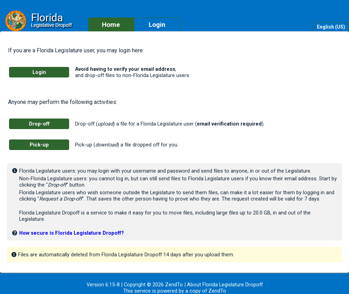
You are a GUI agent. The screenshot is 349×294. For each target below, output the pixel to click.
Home (111, 25)
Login (157, 25)
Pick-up (39, 145)
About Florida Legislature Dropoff (225, 284)
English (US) (331, 27)
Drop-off (39, 124)
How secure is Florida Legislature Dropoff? (71, 233)
